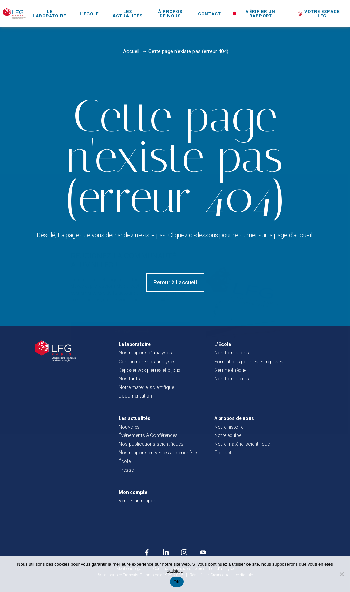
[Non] (341, 573)
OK (176, 581)
